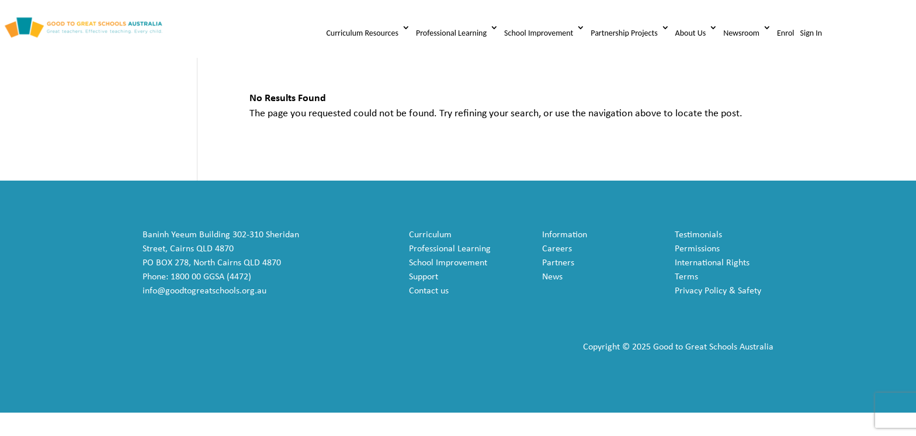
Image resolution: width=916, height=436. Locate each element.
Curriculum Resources (362, 33)
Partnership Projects (624, 33)
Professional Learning (451, 33)
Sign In (811, 33)
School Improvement (538, 33)
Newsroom (741, 33)
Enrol (785, 33)
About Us (690, 33)
